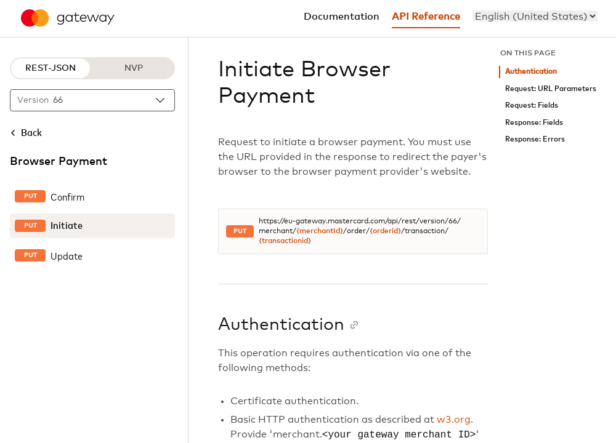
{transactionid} (285, 241)
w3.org (454, 420)
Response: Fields (534, 123)
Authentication (531, 72)
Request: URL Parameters (550, 89)
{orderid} (385, 231)
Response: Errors (535, 139)
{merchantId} (319, 231)
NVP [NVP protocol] (133, 68)
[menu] (535, 16)
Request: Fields (531, 106)
